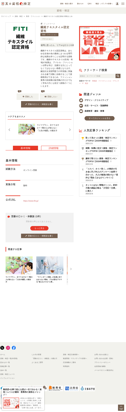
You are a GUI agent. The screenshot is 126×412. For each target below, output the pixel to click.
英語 (86, 83)
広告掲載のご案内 (69, 362)
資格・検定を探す (66, 3)
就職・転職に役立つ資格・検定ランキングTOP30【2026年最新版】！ (102, 151)
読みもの (80, 3)
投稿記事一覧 (5, 366)
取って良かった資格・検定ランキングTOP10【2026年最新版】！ (102, 141)
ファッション (47, 39)
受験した (27, 97)
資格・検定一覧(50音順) (8, 358)
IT (83, 83)
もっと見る (39, 228)
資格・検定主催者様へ (71, 354)
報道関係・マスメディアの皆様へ (75, 358)
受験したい (51, 97)
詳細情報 (54, 148)
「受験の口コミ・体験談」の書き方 (44, 358)
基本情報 (25, 148)
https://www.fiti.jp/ (31, 201)
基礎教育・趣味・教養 (91, 111)
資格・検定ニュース (7, 374)
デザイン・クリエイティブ (93, 100)
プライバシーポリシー (102, 362)
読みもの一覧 (5, 362)
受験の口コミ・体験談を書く (39, 104)
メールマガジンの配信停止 (104, 370)
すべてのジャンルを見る (99, 118)
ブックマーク (48, 24)
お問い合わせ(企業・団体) (103, 358)
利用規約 (66, 366)
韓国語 (94, 81)
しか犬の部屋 (36, 354)
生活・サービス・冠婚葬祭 (93, 106)
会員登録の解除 (100, 366)
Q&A (89, 3)
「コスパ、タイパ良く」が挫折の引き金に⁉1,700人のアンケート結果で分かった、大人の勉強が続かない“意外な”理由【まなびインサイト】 (102, 174)
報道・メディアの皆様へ (104, 3)
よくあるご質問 (37, 362)
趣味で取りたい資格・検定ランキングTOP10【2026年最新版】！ (102, 161)
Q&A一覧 (3, 370)
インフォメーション (7, 378)
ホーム (2, 354)
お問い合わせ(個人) (101, 354)
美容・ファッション (49, 35)
